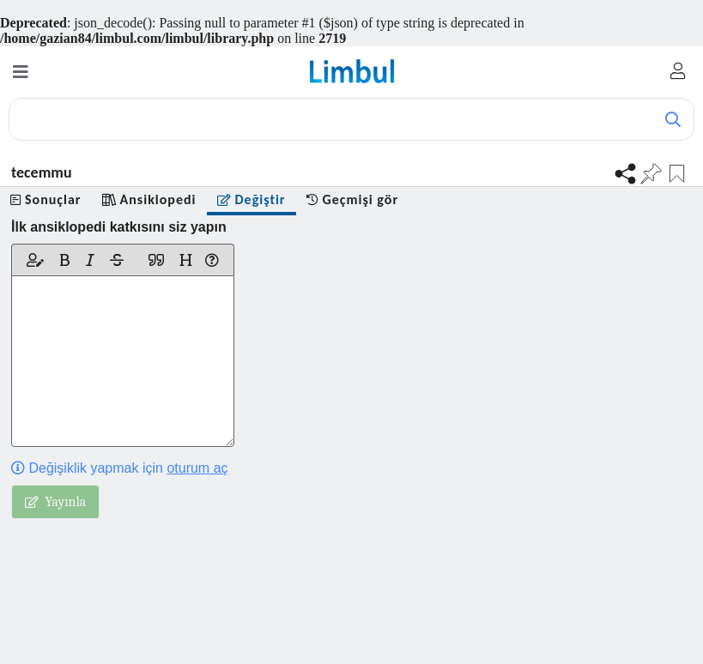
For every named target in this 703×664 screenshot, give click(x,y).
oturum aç (197, 468)
